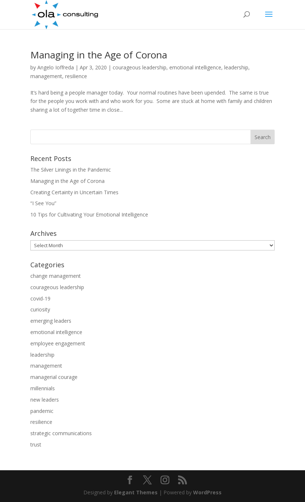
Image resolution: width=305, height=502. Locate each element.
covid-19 (40, 298)
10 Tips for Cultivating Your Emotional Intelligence (89, 214)
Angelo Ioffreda (55, 67)
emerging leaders (50, 320)
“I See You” (43, 203)
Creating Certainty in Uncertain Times (74, 192)
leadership (236, 67)
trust (35, 444)
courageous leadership (139, 67)
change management (55, 275)
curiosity (40, 309)
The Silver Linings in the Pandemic (70, 169)
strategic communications (61, 433)
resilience (76, 76)
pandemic (41, 410)
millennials (42, 388)
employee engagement (57, 343)
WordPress (207, 492)
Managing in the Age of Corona (98, 54)
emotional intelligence (195, 67)
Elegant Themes (136, 492)
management (46, 76)
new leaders (44, 399)
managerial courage (54, 376)
